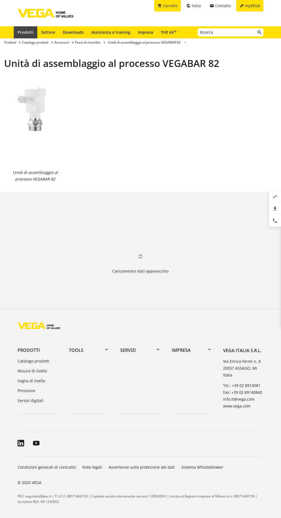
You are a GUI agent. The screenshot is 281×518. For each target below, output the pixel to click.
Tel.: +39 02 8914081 (241, 385)
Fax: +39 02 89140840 (242, 392)
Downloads (73, 32)
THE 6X (168, 32)
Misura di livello (32, 370)
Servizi (128, 350)
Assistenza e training (110, 32)
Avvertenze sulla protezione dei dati (142, 467)
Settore (48, 32)
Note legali (92, 467)
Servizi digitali (30, 400)
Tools (76, 350)
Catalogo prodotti (33, 361)
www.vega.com (237, 406)
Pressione (26, 390)
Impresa (145, 32)
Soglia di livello (31, 380)
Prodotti (25, 32)
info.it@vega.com (239, 399)
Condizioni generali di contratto (47, 467)
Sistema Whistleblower (202, 467)
